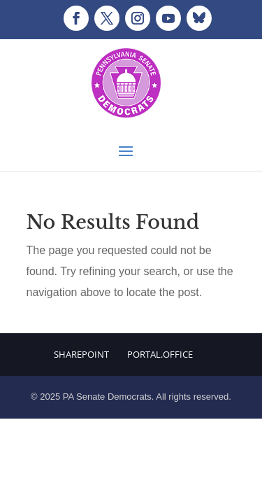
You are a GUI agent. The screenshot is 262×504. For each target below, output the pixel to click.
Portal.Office (160, 354)
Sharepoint (81, 354)
